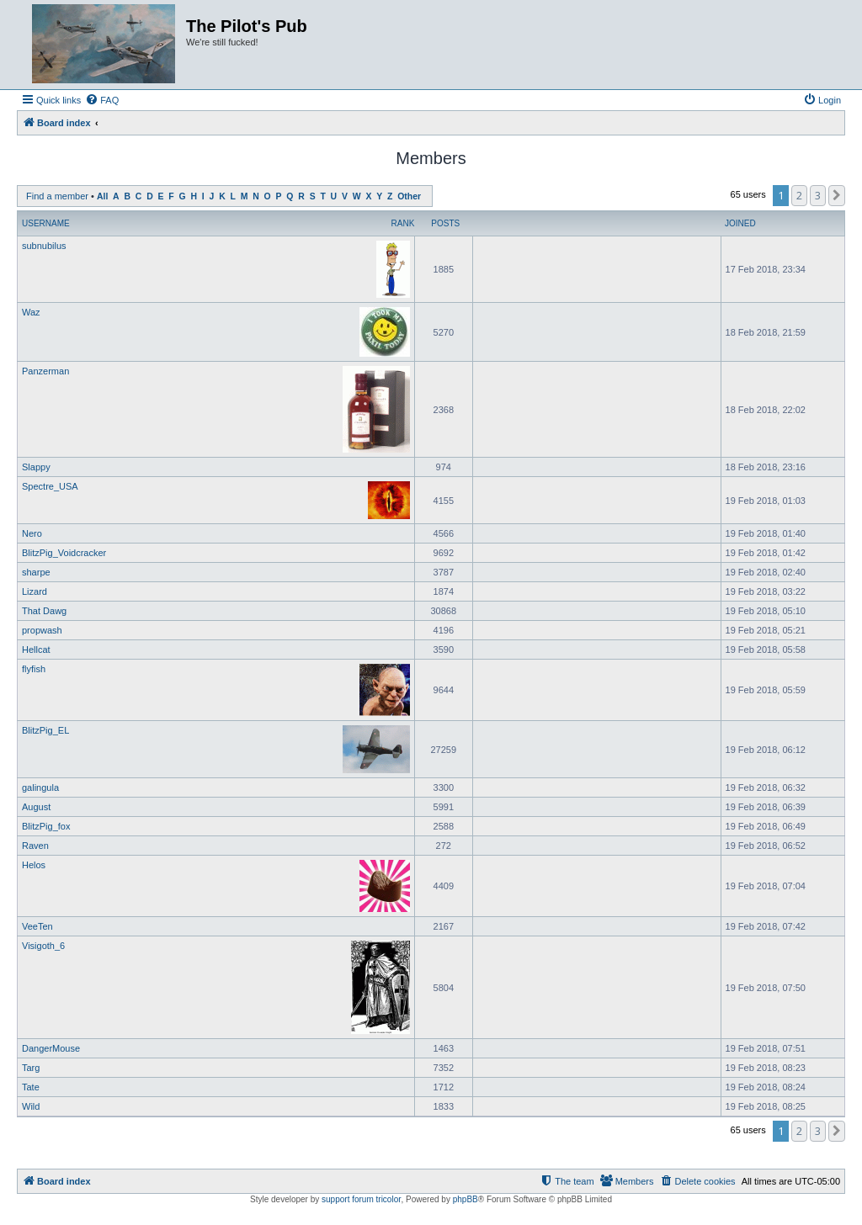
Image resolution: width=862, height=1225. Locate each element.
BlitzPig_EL (45, 730)
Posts (445, 223)
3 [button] (818, 195)
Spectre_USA (50, 486)
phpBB (465, 1199)
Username (46, 223)
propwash (42, 630)
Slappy (36, 467)
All (102, 196)
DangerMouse (51, 1048)
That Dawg (44, 611)
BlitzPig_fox (46, 826)
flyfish (33, 669)
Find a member (57, 196)
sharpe (36, 572)
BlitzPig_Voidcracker (64, 553)
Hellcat (36, 649)
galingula (40, 787)
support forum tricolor (361, 1199)
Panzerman (45, 371)
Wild (31, 1106)
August (36, 807)
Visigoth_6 (43, 946)
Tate (31, 1087)
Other (409, 196)
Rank (403, 223)
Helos (33, 865)
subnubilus (44, 246)
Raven (35, 846)
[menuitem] (102, 100)
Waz (31, 312)
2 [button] (799, 195)
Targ (31, 1068)
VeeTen (37, 926)
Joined (740, 223)
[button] (836, 195)
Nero (32, 533)
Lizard (34, 591)
